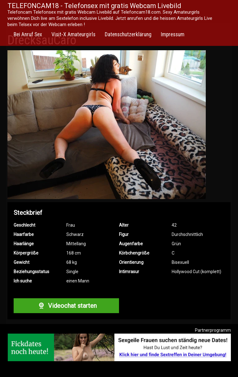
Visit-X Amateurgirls (73, 34)
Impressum (172, 34)
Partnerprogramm (213, 330)
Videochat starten (66, 305)
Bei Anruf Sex (28, 34)
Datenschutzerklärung (128, 34)
